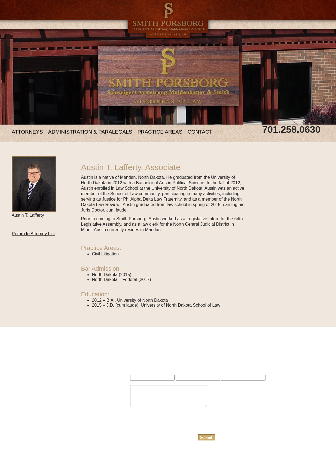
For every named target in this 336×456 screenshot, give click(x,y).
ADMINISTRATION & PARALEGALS (90, 132)
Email (180, 382)
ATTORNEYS (27, 132)
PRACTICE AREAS (160, 132)
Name (135, 382)
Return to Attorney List (33, 233)
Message (137, 410)
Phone (226, 382)
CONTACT (200, 132)
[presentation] (171, 423)
